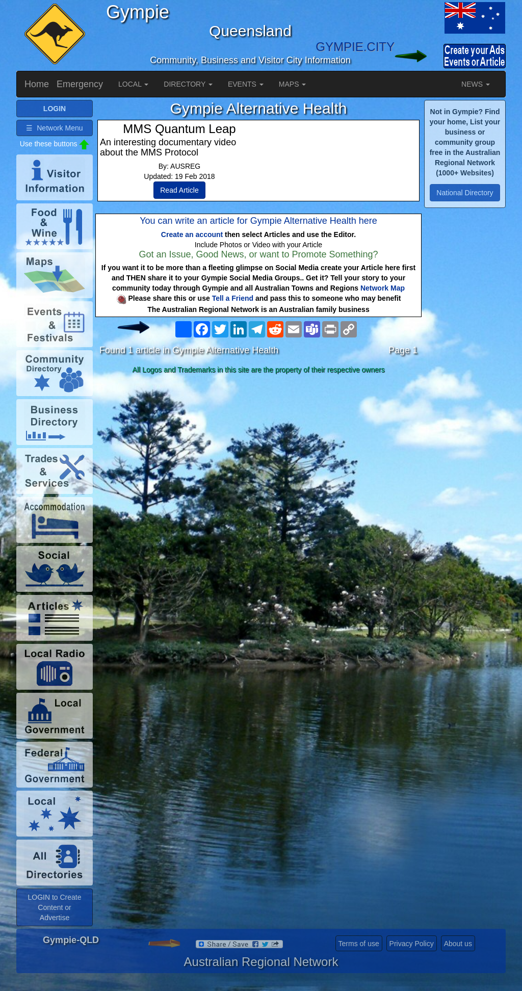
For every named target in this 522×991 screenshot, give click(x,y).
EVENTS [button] (246, 84)
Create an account (192, 234)
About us (458, 944)
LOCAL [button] (133, 84)
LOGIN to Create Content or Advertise (54, 907)
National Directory (464, 193)
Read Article (179, 190)
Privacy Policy (411, 944)
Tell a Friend (232, 298)
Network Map (382, 288)
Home (36, 84)
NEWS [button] (475, 84)
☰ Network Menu (54, 128)
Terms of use (358, 944)
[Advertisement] (258, 458)
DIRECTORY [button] (188, 84)
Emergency (80, 84)
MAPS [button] (292, 84)
